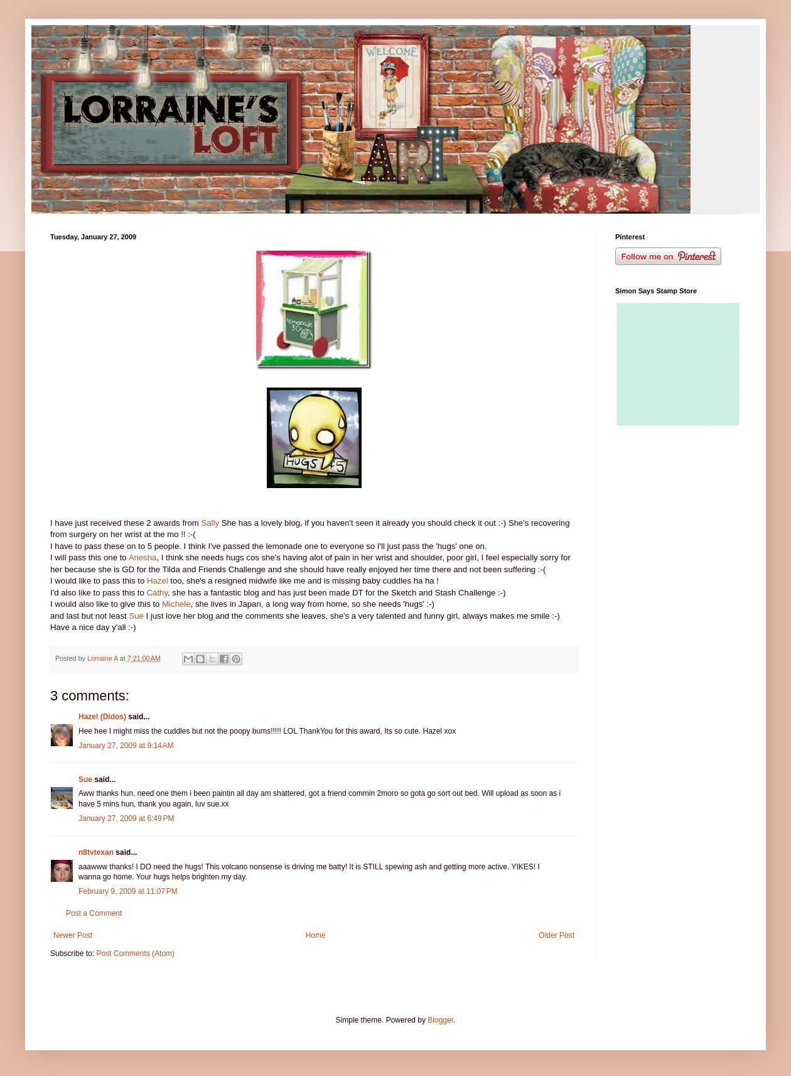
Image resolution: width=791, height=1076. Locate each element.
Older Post (556, 935)
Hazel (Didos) (102, 716)
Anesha (143, 557)
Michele (176, 604)
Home (316, 935)
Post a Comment (94, 913)
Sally (210, 523)
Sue (136, 616)
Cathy (156, 592)
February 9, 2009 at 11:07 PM (128, 891)
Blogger (440, 1020)
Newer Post (72, 935)
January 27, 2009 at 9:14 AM (126, 745)
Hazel (157, 580)
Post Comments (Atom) (135, 953)
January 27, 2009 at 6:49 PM (126, 818)
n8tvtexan (96, 852)
